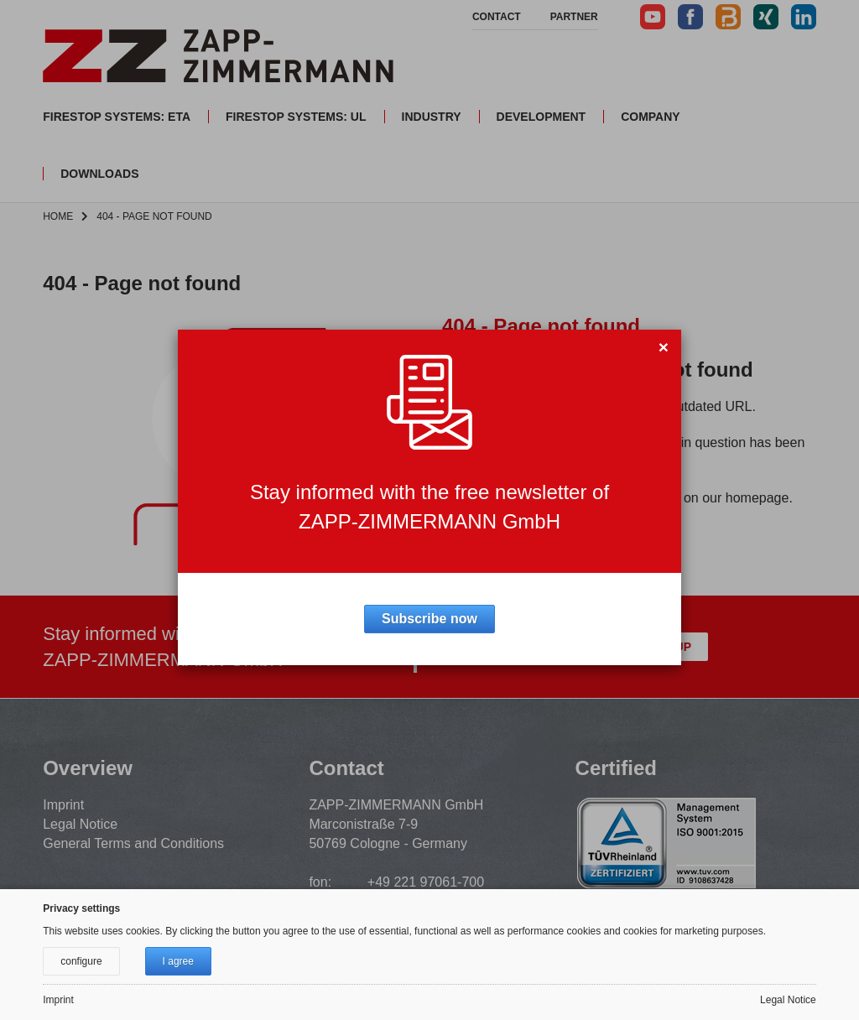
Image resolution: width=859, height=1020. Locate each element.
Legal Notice (788, 1000)
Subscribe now (429, 618)
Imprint (58, 1000)
